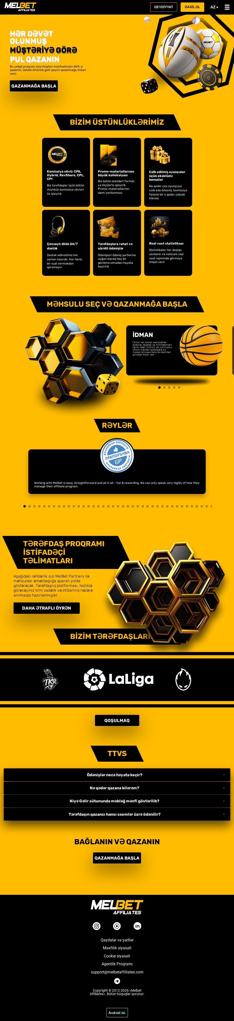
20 (118, 506)
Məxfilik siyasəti (117, 944)
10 (69, 506)
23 (133, 506)
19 (113, 506)
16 (98, 506)
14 (88, 506)
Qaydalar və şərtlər (117, 936)
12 (79, 506)
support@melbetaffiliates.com (117, 968)
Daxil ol (192, 7)
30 (167, 506)
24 (138, 506)
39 (211, 506)
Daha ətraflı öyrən (48, 607)
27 (152, 506)
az (214, 7)
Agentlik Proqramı (117, 960)
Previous (128, 352)
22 (128, 506)
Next (210, 352)
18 (108, 506)
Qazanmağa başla (32, 85)
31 (172, 506)
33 (182, 506)
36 (197, 506)
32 (177, 506)
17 (103, 506)
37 (202, 506)
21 (123, 506)
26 (147, 506)
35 (192, 506)
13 (83, 506)
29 (162, 506)
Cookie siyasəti (117, 952)
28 (157, 506)
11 (74, 506)
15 (93, 506)
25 (142, 506)
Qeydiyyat (163, 7)
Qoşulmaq (117, 718)
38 (206, 506)
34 (187, 506)
